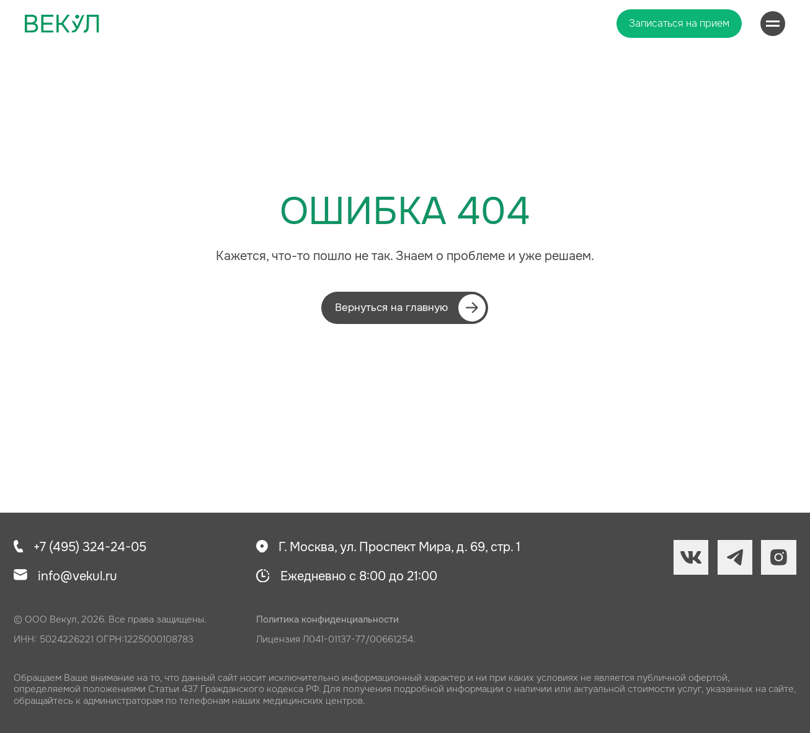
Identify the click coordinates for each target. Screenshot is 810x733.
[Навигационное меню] (772, 23)
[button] (679, 23)
